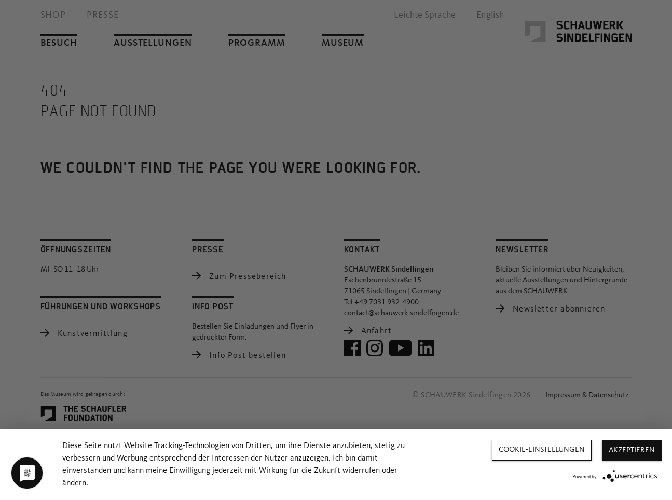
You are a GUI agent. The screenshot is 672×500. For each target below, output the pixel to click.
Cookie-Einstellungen (542, 450)
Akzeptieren (632, 450)
